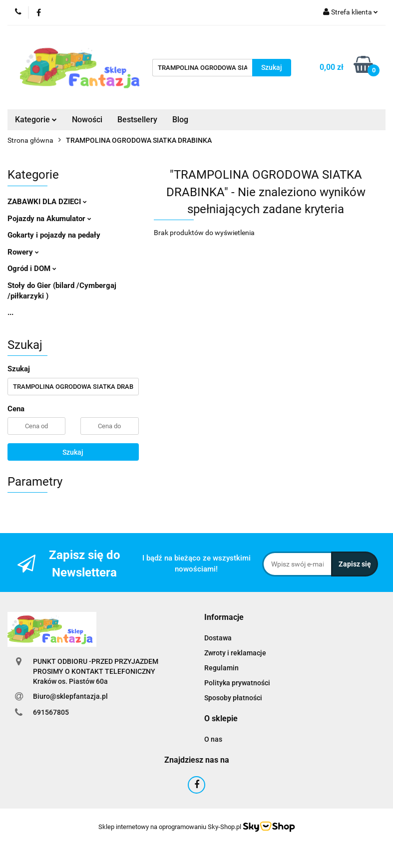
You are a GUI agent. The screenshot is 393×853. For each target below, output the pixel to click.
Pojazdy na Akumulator (49, 218)
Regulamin (221, 668)
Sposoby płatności (233, 698)
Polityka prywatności (237, 683)
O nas (213, 739)
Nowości (87, 119)
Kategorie (36, 119)
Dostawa (218, 638)
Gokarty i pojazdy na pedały (53, 235)
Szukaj (72, 452)
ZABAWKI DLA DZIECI (47, 201)
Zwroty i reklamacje (235, 653)
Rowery (23, 252)
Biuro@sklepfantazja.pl (70, 696)
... (10, 312)
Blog (180, 119)
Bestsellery (137, 119)
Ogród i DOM (31, 268)
